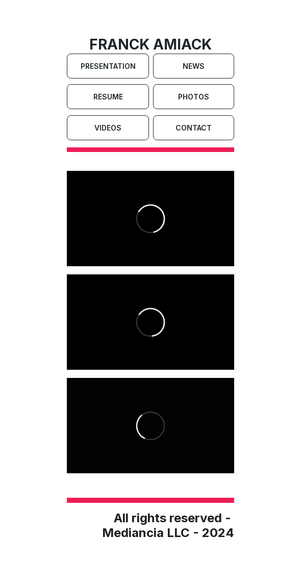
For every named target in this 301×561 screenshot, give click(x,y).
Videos (107, 127)
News (194, 66)
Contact (193, 127)
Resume (108, 96)
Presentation (108, 66)
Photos (193, 96)
